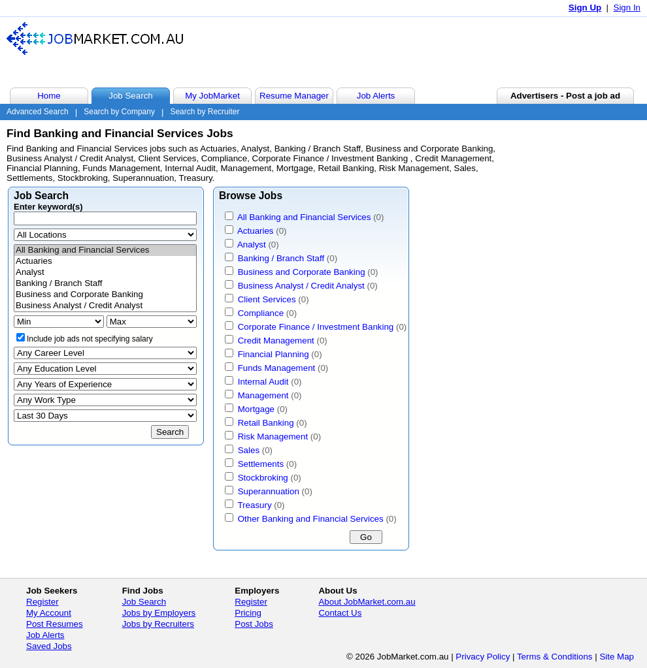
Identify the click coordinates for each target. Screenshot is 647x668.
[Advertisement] (401, 51)
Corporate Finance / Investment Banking (317, 327)
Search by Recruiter (204, 111)
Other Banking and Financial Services (311, 519)
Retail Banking (266, 423)
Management (263, 395)
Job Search (144, 602)
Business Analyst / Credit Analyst (105, 305)
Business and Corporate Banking (105, 294)
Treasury (254, 505)
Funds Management (277, 368)
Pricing (248, 613)
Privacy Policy (483, 656)
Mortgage (256, 409)
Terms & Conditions (555, 656)
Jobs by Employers (159, 613)
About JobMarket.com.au (366, 602)
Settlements (261, 464)
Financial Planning (273, 354)
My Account (48, 613)
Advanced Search (38, 111)
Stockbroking (263, 478)
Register (42, 602)
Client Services (267, 299)
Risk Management (273, 436)
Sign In (627, 7)
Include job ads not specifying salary (90, 338)
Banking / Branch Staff (105, 283)
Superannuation (268, 491)
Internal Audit (263, 382)
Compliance (261, 313)
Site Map (616, 656)
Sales (248, 450)
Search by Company (119, 111)
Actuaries (105, 261)
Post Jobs (254, 624)
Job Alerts (45, 635)
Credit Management (276, 340)
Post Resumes (54, 624)
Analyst (105, 272)
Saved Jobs (49, 646)
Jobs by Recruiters (158, 624)
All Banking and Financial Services (105, 250)
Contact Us (339, 613)
